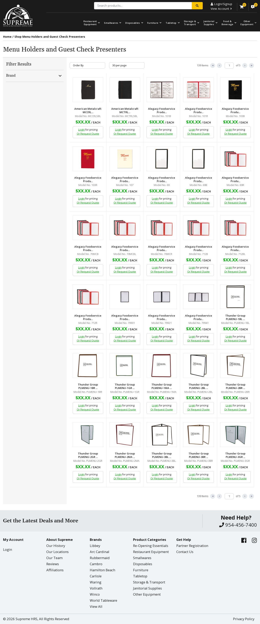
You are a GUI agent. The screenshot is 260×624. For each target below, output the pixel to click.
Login (81, 129)
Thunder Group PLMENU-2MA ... (125, 455)
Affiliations (55, 570)
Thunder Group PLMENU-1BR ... (88, 386)
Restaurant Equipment (90, 23)
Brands (96, 539)
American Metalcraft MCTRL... (124, 110)
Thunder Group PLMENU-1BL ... (235, 317)
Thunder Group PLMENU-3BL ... (162, 455)
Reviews (52, 564)
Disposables (132, 22)
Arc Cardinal (99, 551)
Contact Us (184, 551)
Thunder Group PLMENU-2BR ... (235, 386)
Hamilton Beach (102, 570)
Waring (95, 582)
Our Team (54, 557)
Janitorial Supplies (208, 23)
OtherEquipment (246, 23)
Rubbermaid (100, 557)
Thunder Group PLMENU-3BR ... (198, 455)
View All (96, 606)
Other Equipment (147, 594)
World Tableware (103, 600)
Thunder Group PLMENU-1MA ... (162, 386)
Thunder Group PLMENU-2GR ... (88, 455)
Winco (95, 594)
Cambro (96, 564)
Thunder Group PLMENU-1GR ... (125, 386)
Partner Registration (192, 545)
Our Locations (57, 551)
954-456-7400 (238, 524)
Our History (55, 545)
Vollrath (96, 588)
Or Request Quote (88, 133)
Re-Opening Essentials (150, 545)
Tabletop (171, 22)
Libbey (95, 545)
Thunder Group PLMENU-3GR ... (235, 455)
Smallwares (111, 22)
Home (7, 37)
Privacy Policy (243, 618)
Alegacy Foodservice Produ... (161, 110)
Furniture (152, 22)
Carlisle (96, 576)
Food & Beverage (227, 23)
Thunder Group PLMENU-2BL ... (198, 386)
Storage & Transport (190, 23)
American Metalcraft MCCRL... (87, 110)
